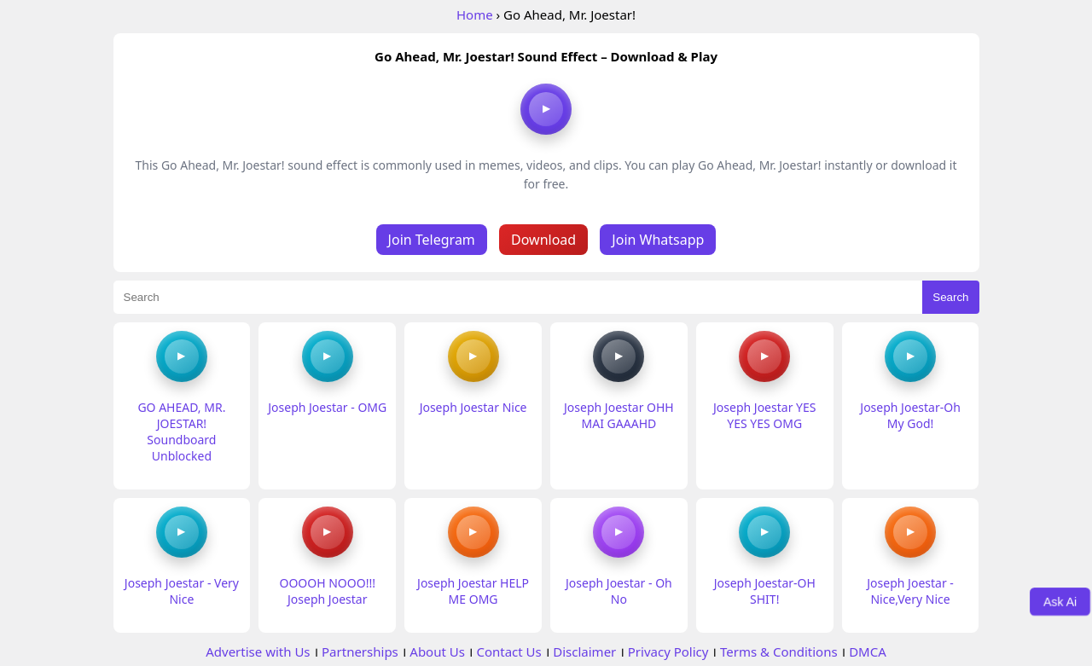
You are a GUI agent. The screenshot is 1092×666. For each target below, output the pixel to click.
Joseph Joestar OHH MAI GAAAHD (619, 415)
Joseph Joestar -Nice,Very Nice (910, 591)
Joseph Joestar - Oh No (619, 591)
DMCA (867, 651)
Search (950, 297)
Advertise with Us (258, 651)
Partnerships (360, 651)
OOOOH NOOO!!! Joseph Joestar (327, 591)
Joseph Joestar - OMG (327, 407)
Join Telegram (431, 239)
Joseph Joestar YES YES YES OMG (764, 415)
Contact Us (508, 651)
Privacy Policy (668, 651)
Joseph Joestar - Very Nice (182, 591)
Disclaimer (584, 651)
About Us (437, 651)
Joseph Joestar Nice (473, 407)
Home (474, 14)
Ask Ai (1060, 601)
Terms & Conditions (779, 651)
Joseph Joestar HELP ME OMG (473, 591)
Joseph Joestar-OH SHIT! (765, 591)
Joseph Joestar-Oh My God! (910, 415)
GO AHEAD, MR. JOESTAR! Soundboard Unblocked (181, 431)
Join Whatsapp (658, 239)
